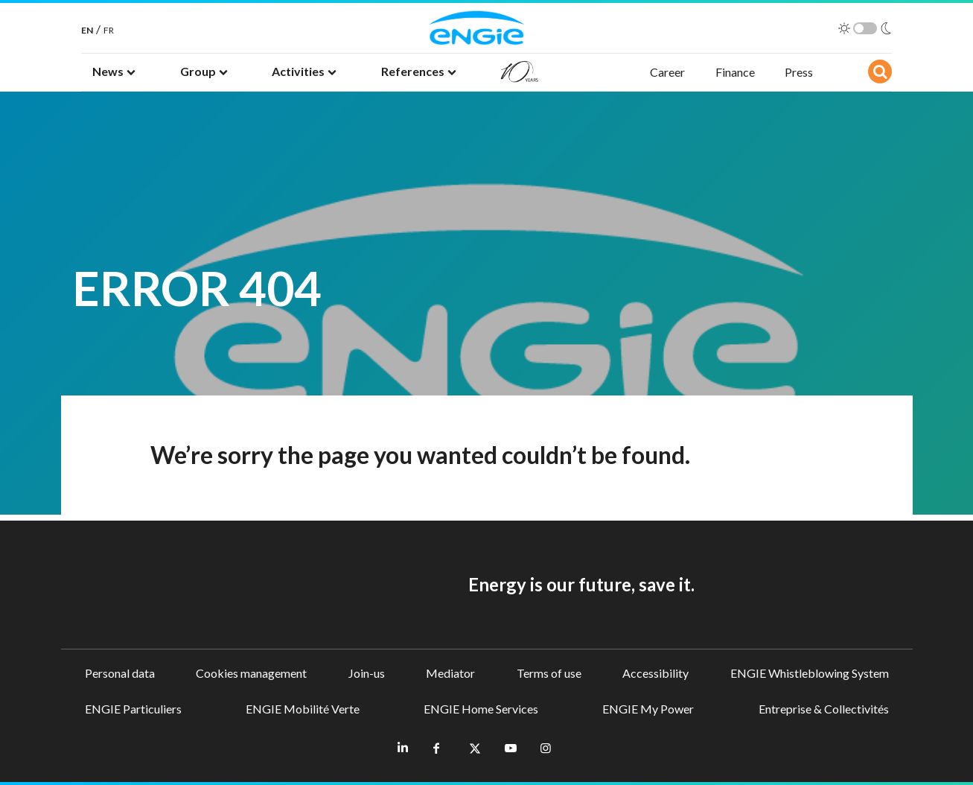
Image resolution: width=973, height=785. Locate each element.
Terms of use (549, 673)
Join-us (366, 673)
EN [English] (87, 30)
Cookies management (251, 673)
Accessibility (655, 673)
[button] (113, 72)
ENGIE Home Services (481, 709)
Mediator (450, 673)
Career (667, 72)
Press (799, 72)
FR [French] (108, 30)
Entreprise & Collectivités (824, 709)
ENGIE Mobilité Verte (303, 709)
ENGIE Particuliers (133, 709)
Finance (735, 72)
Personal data (120, 673)
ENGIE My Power (648, 709)
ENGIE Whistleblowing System (809, 673)
